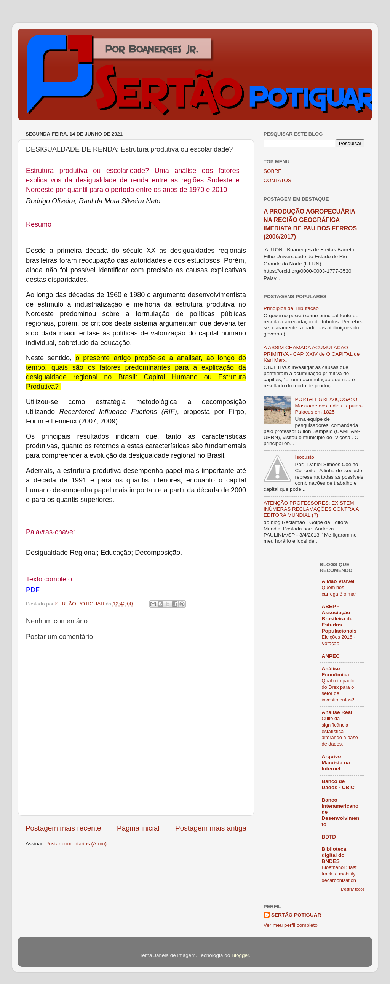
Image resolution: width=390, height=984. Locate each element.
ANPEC (331, 656)
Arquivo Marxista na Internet (336, 763)
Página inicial (138, 828)
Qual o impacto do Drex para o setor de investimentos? (338, 690)
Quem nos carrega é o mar (339, 591)
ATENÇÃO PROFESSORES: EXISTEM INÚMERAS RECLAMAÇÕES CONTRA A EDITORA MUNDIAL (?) (311, 509)
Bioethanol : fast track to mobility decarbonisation (339, 873)
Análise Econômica (335, 671)
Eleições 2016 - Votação (338, 640)
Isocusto (304, 457)
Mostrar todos (352, 889)
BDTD (329, 837)
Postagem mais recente (63, 828)
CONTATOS (277, 180)
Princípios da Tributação (291, 308)
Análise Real (337, 712)
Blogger (240, 955)
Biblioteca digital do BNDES (334, 855)
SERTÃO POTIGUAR (296, 915)
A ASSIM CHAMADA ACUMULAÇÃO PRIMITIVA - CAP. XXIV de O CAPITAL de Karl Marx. (312, 354)
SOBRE (272, 171)
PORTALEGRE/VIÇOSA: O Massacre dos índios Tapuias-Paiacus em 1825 (329, 405)
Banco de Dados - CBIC (338, 784)
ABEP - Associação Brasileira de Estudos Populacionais (339, 619)
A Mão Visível (338, 581)
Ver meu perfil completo (291, 925)
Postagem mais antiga (210, 828)
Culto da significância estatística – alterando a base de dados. (340, 731)
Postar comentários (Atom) (76, 844)
